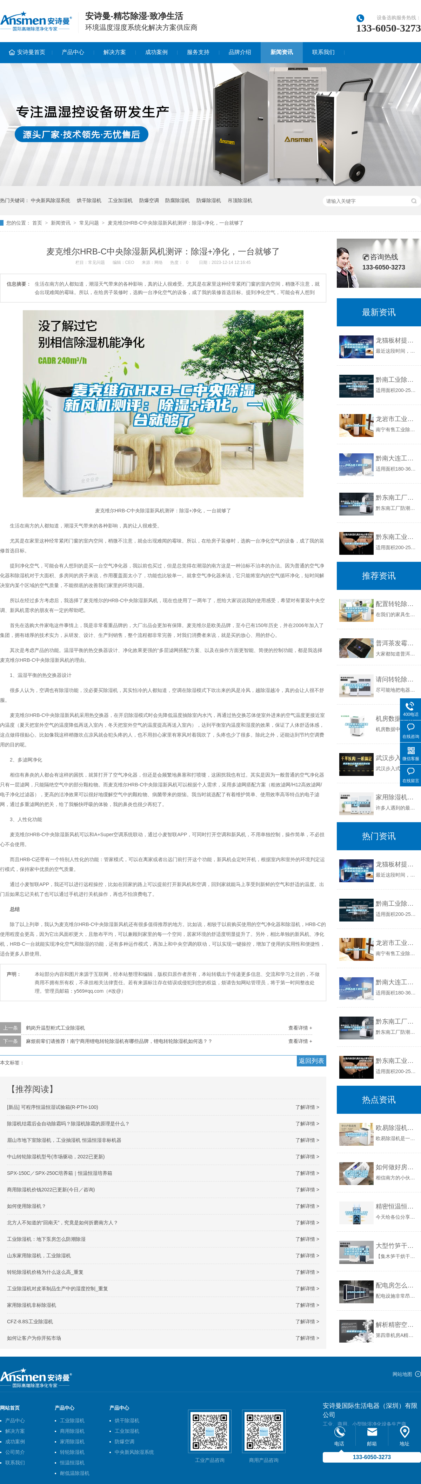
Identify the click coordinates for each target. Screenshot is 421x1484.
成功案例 (156, 52)
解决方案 (114, 52)
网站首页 (10, 1408)
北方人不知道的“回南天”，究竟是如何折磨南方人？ (62, 1222)
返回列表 (311, 1060)
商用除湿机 (72, 1431)
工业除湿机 (72, 1420)
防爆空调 (149, 200)
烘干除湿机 (89, 200)
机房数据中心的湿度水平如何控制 (396, 718)
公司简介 (15, 1452)
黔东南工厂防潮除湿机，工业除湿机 (396, 497)
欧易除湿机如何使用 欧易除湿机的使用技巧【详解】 (396, 1127)
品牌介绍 (240, 52)
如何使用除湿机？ (26, 1206)
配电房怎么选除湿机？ (396, 1285)
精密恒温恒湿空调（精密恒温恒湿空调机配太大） (396, 1206)
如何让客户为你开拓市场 (34, 1338)
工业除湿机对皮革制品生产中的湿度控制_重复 (57, 1288)
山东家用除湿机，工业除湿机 (39, 1255)
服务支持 (198, 52)
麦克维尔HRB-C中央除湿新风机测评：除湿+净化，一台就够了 (176, 223)
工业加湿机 (120, 200)
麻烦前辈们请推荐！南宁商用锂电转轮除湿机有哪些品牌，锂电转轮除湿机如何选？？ (119, 1041)
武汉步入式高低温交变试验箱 (396, 757)
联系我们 (323, 52)
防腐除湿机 (177, 200)
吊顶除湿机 (240, 200)
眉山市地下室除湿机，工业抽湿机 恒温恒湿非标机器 (64, 1140)
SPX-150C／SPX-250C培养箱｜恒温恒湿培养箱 (59, 1173)
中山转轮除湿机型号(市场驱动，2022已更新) (56, 1156)
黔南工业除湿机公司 (396, 379)
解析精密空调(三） (396, 1324)
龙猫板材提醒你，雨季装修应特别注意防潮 (396, 340)
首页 (37, 223)
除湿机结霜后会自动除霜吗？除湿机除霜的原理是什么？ (68, 1123)
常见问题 (89, 223)
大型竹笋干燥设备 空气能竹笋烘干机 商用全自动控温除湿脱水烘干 (396, 1245)
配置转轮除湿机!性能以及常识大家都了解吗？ (396, 603)
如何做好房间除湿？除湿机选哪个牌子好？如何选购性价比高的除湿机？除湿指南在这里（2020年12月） (396, 1167)
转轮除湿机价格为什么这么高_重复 (45, 1272)
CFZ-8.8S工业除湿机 (30, 1321)
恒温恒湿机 (72, 1462)
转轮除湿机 (72, 1452)
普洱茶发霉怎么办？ (396, 643)
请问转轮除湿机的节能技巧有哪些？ (396, 679)
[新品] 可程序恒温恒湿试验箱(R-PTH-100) (52, 1107)
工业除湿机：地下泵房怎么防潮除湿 (46, 1239)
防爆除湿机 (208, 200)
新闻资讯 (281, 52)
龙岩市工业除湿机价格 (396, 418)
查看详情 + (300, 1028)
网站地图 (402, 1374)
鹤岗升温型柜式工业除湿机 (55, 1028)
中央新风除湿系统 (50, 200)
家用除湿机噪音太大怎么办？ (396, 797)
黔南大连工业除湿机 (396, 458)
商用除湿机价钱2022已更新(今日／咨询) (51, 1189)
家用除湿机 (72, 1441)
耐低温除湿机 (74, 1473)
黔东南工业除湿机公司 (396, 536)
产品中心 (73, 52)
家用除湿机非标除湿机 (31, 1305)
